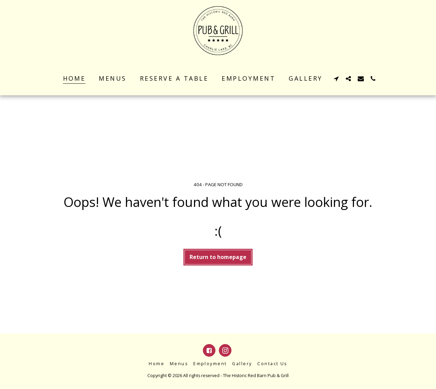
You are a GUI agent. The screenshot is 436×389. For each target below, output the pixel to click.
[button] (336, 78)
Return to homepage (218, 257)
